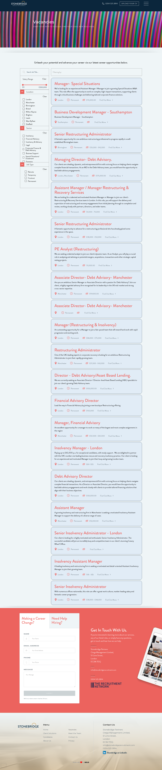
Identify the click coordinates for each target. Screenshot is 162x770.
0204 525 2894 (97, 684)
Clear (44, 78)
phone (27, 662)
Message (28, 674)
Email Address (31, 650)
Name (26, 638)
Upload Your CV (129, 3)
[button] (146, 3)
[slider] (23, 85)
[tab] (34, 625)
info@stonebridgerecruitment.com (103, 674)
